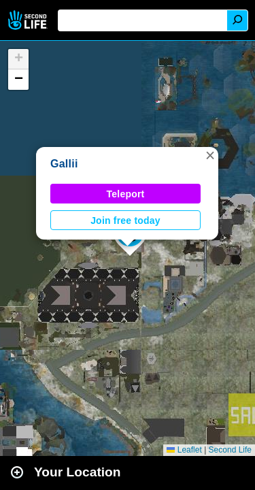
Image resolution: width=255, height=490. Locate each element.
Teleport (126, 194)
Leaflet (184, 450)
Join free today (125, 220)
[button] (210, 155)
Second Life (29, 20)
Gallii (64, 163)
